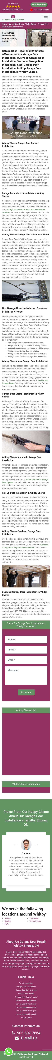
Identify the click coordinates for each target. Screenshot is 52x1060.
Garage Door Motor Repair (26, 1007)
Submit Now (26, 692)
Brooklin (8, 921)
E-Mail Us (29, 1038)
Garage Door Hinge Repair (26, 1004)
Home (4, 24)
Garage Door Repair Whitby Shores (22, 24)
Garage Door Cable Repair (26, 1014)
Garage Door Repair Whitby (32, 1054)
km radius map (26, 743)
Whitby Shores (35, 921)
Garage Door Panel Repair (26, 1011)
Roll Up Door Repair (26, 993)
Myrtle (7, 924)
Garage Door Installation (26, 986)
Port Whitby (34, 918)
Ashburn (8, 918)
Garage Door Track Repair (26, 1000)
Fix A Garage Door (26, 983)
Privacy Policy (26, 1018)
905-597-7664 (39, 4)
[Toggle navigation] (46, 17)
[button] (17, 844)
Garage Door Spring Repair (26, 990)
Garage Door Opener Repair (26, 997)
